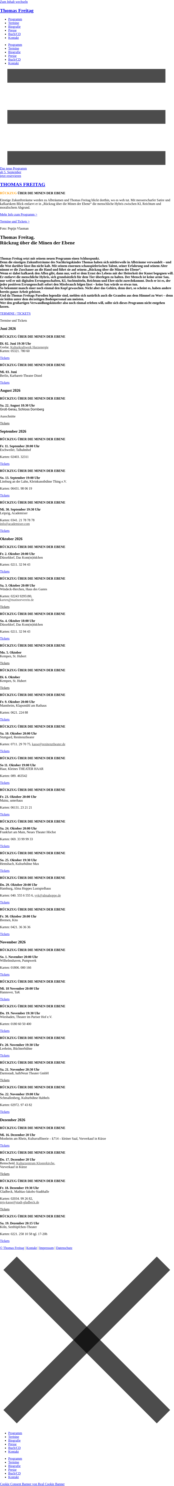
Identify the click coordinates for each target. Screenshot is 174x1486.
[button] (5, 423)
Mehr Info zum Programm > (18, 214)
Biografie (14, 26)
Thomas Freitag (16, 10)
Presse (12, 30)
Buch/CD (14, 34)
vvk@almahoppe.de (48, 895)
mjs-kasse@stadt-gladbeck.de (19, 1202)
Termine (13, 23)
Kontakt (13, 37)
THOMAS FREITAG (22, 184)
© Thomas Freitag (12, 1248)
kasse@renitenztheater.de (48, 744)
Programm (15, 19)
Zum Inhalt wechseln (14, 1)
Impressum (46, 1248)
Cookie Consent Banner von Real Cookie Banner (32, 1484)
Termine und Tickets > (15, 221)
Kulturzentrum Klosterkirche (35, 1163)
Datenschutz (64, 1248)
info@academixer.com (15, 524)
